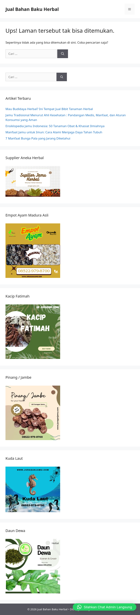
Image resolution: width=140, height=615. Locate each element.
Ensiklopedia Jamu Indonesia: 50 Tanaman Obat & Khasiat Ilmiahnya (54, 126)
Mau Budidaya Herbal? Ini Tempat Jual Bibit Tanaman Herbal (49, 109)
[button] (104, 607)
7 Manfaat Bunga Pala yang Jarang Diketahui (37, 138)
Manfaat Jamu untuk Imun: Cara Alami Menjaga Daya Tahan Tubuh (53, 132)
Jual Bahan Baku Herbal (32, 9)
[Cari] (62, 53)
